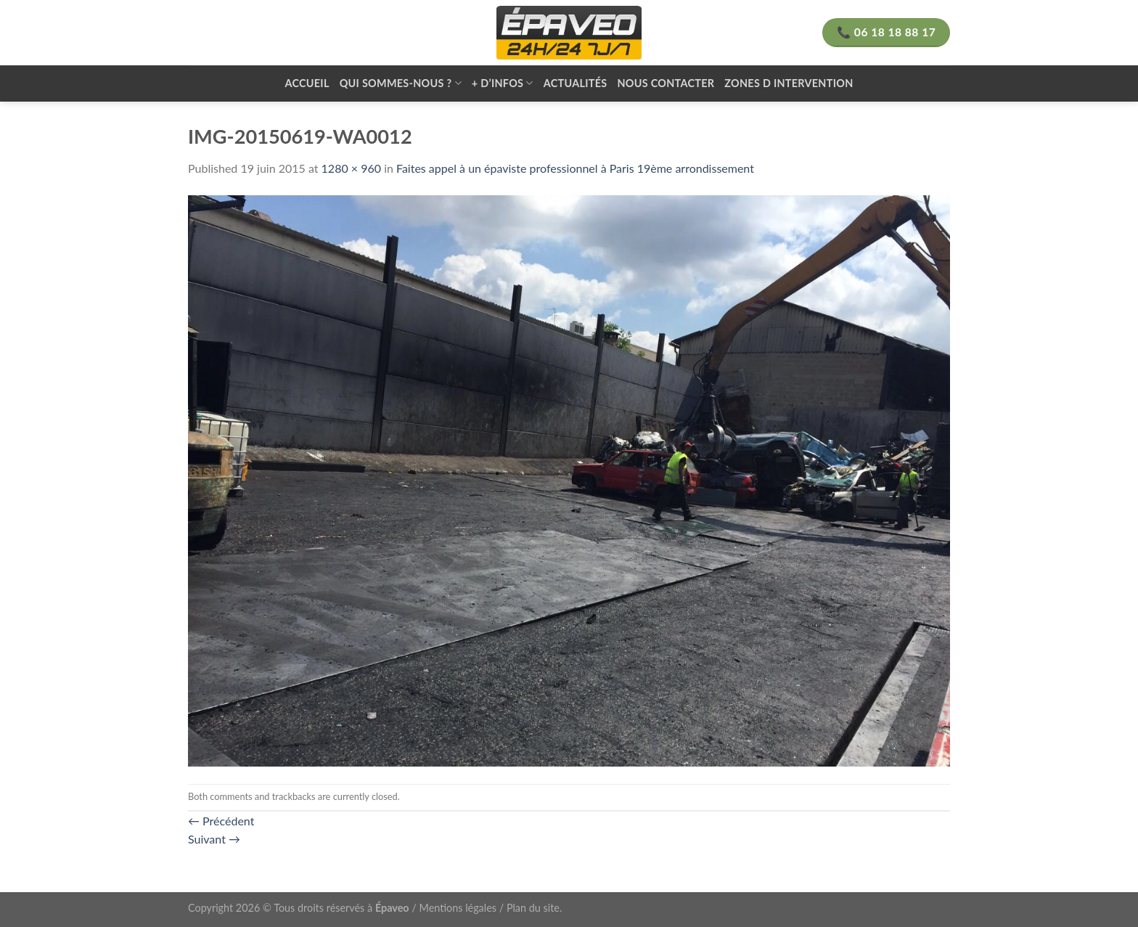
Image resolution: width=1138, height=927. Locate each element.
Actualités (575, 83)
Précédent (221, 821)
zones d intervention (788, 83)
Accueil (306, 83)
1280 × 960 (351, 168)
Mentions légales (458, 908)
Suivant (214, 839)
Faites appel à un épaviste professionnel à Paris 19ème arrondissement (575, 168)
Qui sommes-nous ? (401, 83)
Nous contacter (665, 83)
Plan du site (533, 908)
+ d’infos (502, 83)
